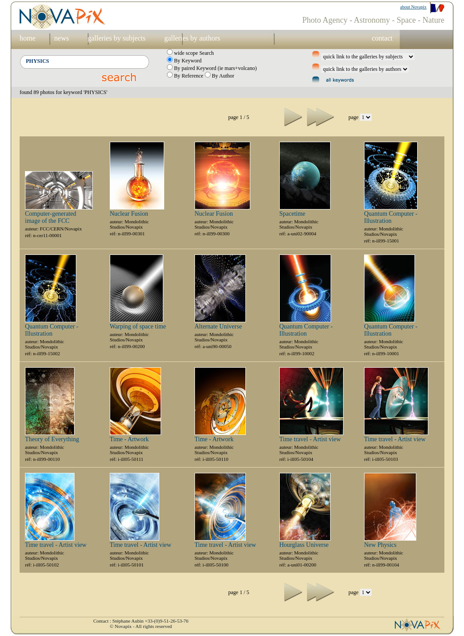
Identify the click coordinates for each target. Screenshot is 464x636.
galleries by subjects (116, 38)
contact (382, 38)
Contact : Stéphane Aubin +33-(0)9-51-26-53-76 (140, 621)
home (28, 38)
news (61, 38)
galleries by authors (192, 38)
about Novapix (413, 6)
